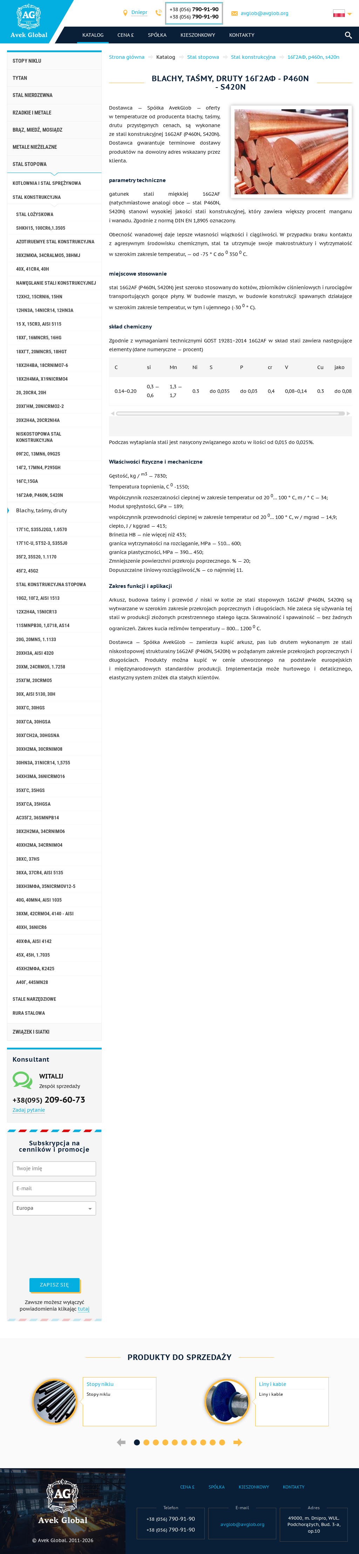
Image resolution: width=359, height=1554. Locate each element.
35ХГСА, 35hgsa (33, 804)
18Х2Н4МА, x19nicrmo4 (42, 379)
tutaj (83, 1309)
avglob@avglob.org (265, 13)
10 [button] (222, 1442)
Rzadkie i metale (32, 113)
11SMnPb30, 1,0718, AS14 (42, 625)
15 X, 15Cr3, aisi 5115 (38, 324)
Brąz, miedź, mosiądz (37, 130)
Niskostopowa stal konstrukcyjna (38, 437)
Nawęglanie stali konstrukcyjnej (56, 283)
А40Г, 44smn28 (32, 982)
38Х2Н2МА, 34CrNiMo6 (40, 831)
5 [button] (175, 1442)
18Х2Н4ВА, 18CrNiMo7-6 (42, 365)
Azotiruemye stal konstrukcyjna (55, 241)
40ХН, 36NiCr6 (31, 927)
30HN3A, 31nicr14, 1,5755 (43, 762)
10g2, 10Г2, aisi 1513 (38, 598)
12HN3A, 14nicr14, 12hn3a (44, 310)
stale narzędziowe (34, 999)
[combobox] (139, 13)
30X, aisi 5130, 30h (35, 694)
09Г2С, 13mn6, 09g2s (38, 454)
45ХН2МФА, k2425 (35, 968)
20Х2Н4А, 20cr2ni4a (38, 420)
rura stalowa (29, 1013)
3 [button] (156, 1442)
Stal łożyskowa (34, 214)
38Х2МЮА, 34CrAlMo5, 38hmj (48, 255)
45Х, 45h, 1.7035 (33, 955)
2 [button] (146, 1442)
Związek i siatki (31, 1032)
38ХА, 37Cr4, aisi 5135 (39, 872)
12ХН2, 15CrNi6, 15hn (39, 296)
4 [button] (165, 1442)
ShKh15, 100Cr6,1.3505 (40, 228)
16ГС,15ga (27, 481)
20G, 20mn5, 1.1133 (36, 639)
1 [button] (137, 1442)
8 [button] (203, 1442)
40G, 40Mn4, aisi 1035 (39, 900)
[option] (93, 1401)
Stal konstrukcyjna (37, 197)
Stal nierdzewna (33, 95)
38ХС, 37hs (28, 859)
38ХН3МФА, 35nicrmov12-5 (45, 886)
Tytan (20, 78)
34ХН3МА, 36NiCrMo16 (40, 776)
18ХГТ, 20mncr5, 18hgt (41, 351)
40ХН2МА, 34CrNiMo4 (39, 845)
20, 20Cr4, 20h (31, 392)
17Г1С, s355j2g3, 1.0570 (41, 529)
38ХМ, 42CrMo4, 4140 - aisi (45, 913)
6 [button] (184, 1442)
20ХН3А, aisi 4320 (35, 653)
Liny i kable (272, 1384)
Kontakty (242, 35)
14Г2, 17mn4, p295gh (38, 467)
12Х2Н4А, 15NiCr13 (36, 612)
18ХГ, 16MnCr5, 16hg (38, 337)
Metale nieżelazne (35, 147)
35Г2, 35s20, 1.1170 (36, 557)
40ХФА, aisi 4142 (34, 941)
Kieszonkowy (198, 35)
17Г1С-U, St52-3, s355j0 (41, 543)
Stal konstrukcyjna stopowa (51, 584)
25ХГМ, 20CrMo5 (34, 680)
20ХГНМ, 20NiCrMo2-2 (40, 406)
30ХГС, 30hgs (30, 707)
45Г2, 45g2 (27, 571)
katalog (92, 35)
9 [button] (213, 1442)
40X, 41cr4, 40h (32, 269)
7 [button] (194, 1442)
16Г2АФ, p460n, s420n (39, 495)
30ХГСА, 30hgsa (33, 721)
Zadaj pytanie (29, 1110)
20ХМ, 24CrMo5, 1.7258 (40, 667)
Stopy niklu (27, 61)
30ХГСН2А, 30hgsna (37, 735)
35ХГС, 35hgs (30, 790)
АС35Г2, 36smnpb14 (37, 817)
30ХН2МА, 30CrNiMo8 (39, 749)
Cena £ (125, 35)
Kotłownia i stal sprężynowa (47, 183)
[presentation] (41, 1246)
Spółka (157, 35)
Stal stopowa (30, 164)
